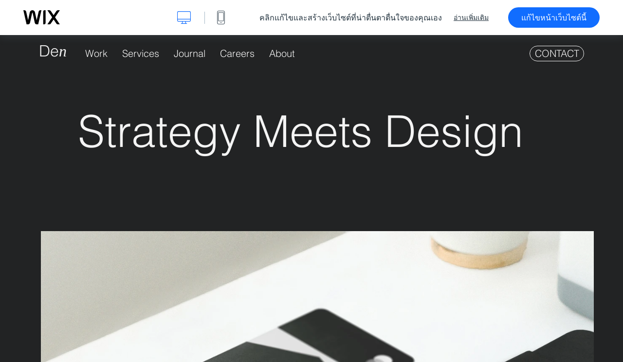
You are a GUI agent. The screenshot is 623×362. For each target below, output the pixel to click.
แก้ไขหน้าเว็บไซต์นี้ (553, 17)
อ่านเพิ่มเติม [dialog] (471, 17)
